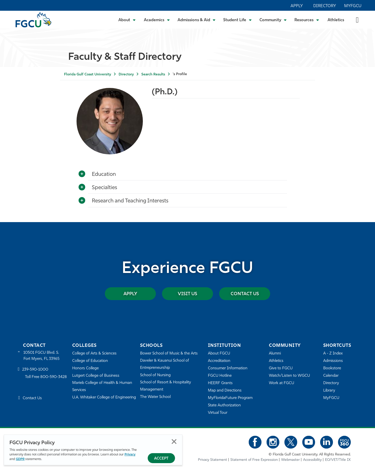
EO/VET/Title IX (338, 460)
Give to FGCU (281, 368)
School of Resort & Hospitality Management (165, 386)
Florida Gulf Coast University (87, 74)
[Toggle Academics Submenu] (157, 20)
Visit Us (187, 294)
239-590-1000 (35, 370)
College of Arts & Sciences (94, 354)
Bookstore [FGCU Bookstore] (332, 368)
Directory (324, 6)
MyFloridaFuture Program (230, 398)
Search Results (153, 74)
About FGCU (219, 354)
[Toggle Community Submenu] (273, 20)
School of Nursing (155, 375)
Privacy (129, 454)
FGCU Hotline (220, 376)
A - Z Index (333, 354)
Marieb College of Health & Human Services (102, 386)
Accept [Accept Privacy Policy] (161, 459)
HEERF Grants (220, 383)
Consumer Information (227, 368)
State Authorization (224, 405)
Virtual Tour (217, 413)
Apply (297, 6)
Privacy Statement (212, 460)
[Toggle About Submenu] (127, 20)
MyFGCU (352, 6)
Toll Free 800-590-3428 (46, 377)
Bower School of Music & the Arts (169, 354)
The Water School (155, 397)
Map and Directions (225, 391)
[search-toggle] (357, 19)
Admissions (333, 361)
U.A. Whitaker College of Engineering (104, 397)
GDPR (20, 459)
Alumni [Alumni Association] (275, 354)
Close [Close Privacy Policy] (174, 441)
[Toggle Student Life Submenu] (237, 20)
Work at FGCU (281, 383)
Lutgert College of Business (95, 376)
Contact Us (245, 294)
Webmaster (290, 460)
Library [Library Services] (329, 391)
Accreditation (219, 361)
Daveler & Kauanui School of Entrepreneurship (164, 364)
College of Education (90, 361)
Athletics (336, 20)
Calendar (331, 376)
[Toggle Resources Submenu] (307, 20)
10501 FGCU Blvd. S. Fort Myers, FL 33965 (41, 356)
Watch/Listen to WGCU (289, 376)
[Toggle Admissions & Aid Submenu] (197, 20)
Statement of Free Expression (254, 460)
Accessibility (312, 460)
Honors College (85, 368)
